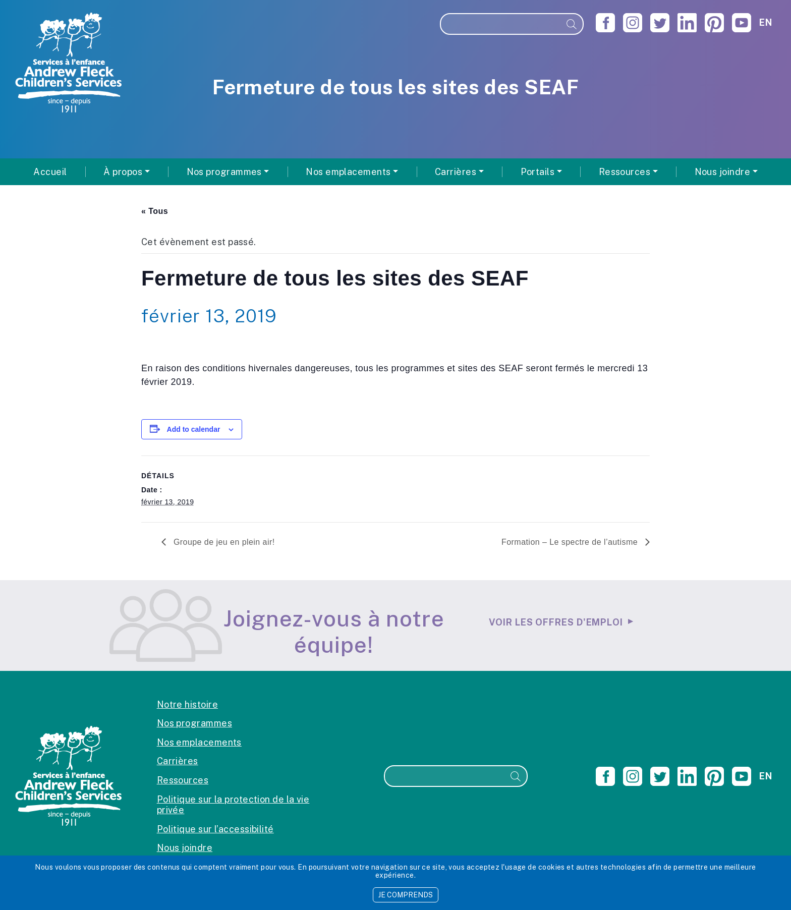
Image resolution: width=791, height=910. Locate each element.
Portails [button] (538, 171)
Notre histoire (187, 704)
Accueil (50, 171)
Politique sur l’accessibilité (215, 829)
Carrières (177, 761)
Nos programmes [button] (224, 171)
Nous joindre (184, 847)
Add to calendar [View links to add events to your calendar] (193, 429)
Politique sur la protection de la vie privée (233, 805)
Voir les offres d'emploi (556, 622)
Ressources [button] (625, 171)
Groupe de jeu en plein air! (223, 542)
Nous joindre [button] (722, 171)
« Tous (154, 211)
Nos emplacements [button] (348, 171)
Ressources (183, 780)
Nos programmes (194, 723)
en (765, 22)
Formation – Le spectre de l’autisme (570, 542)
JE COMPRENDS (405, 895)
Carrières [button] (455, 171)
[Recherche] (501, 24)
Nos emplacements (199, 742)
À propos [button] (122, 171)
